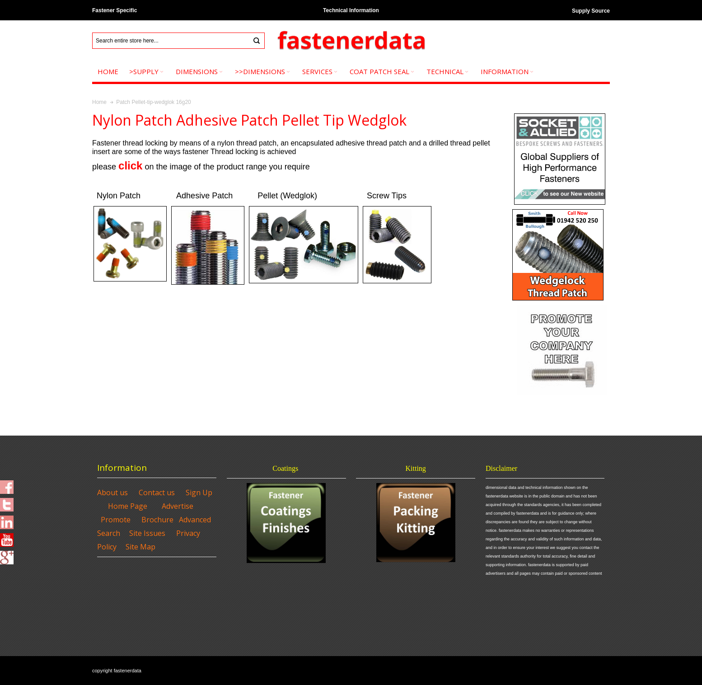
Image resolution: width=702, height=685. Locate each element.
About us (112, 492)
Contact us (157, 492)
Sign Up (199, 492)
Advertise (177, 506)
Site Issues (147, 533)
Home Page (127, 506)
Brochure (157, 520)
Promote (116, 520)
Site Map (140, 547)
